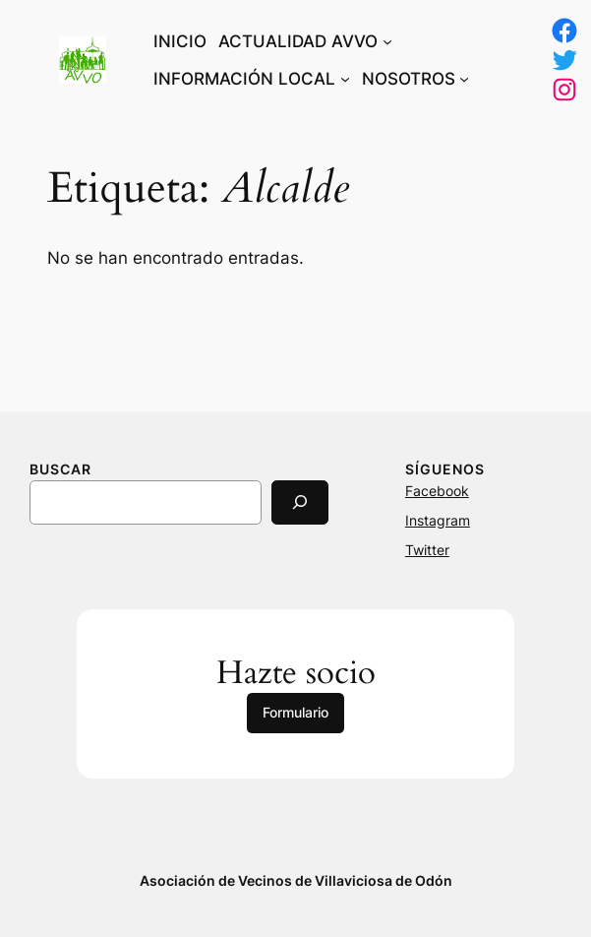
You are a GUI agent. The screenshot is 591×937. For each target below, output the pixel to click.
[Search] (299, 502)
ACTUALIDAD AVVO (298, 41)
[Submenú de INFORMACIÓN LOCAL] (345, 79)
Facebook (437, 490)
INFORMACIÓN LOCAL (244, 79)
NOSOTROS (408, 79)
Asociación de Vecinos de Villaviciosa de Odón (296, 880)
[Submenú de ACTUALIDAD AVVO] (387, 41)
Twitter (427, 549)
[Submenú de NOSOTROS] (464, 79)
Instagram (437, 520)
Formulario (295, 712)
